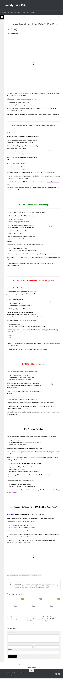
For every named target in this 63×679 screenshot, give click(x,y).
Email (36, 644)
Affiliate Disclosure (31, 668)
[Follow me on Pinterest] (59, 674)
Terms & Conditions (28, 664)
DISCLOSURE (31, 13)
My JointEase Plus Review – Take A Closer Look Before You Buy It (50, 619)
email (48, 588)
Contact (46, 664)
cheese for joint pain (14, 575)
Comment (11, 633)
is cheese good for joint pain (36, 575)
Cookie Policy (6, 664)
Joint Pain (10, 17)
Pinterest (41, 588)
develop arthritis (11, 143)
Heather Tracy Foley (19, 584)
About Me (38, 664)
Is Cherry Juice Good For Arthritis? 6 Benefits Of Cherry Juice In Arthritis (31, 619)
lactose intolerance (26, 330)
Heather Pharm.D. (13, 34)
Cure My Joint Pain (15, 5)
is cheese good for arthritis (24, 575)
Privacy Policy (16, 664)
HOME (4, 13)
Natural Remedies (21, 17)
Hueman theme (20, 675)
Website (10, 650)
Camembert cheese (24, 213)
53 (23, 599)
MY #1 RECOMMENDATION (16, 13)
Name (10, 644)
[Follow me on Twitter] (56, 674)
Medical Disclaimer (55, 664)
